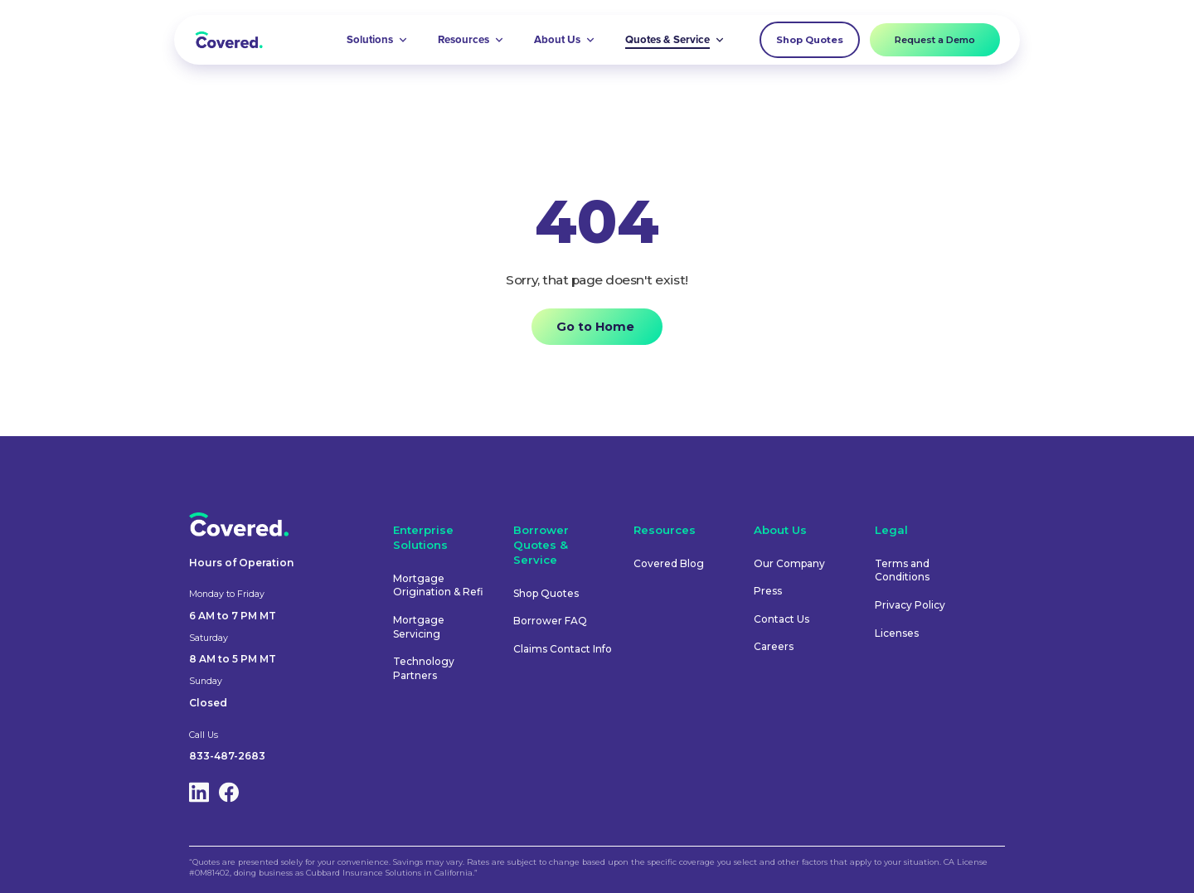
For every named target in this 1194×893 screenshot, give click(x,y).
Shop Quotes (809, 40)
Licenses (897, 633)
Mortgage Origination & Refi (438, 585)
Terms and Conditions (902, 570)
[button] (377, 40)
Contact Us (781, 619)
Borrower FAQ (550, 620)
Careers (774, 646)
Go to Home (595, 326)
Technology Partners (423, 668)
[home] (229, 39)
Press (768, 591)
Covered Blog (668, 563)
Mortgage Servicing (418, 627)
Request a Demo (935, 40)
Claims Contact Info (562, 649)
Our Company (789, 563)
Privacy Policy (910, 605)
